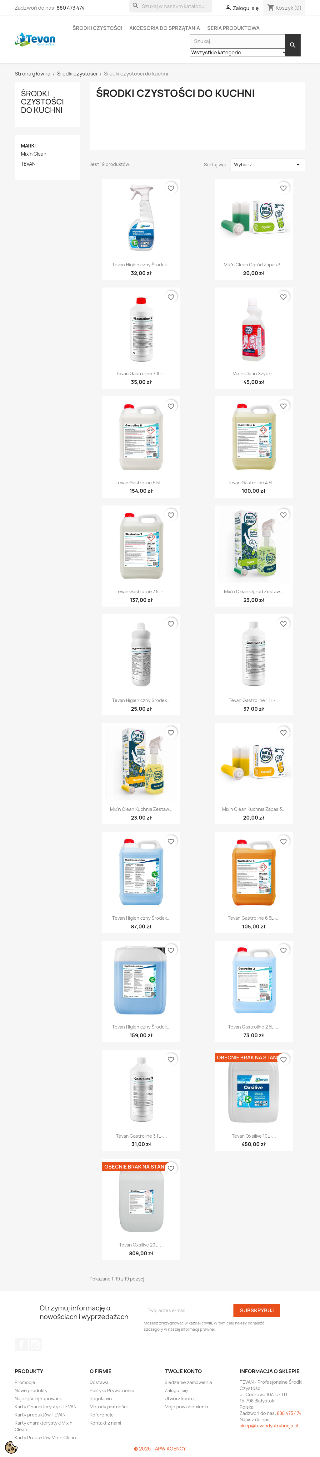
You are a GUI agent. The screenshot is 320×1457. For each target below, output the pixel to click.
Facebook (21, 1344)
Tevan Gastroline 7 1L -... (141, 373)
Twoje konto (183, 1371)
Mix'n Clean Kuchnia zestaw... (141, 809)
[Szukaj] (170, 6)
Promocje (25, 1382)
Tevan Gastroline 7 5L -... (141, 591)
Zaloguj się (176, 1390)
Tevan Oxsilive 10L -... (254, 1136)
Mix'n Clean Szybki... (253, 373)
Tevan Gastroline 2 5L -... (254, 1027)
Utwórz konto (179, 1398)
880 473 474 (71, 7)
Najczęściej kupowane (38, 1398)
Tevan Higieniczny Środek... (141, 265)
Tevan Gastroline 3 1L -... (141, 1136)
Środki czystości (97, 28)
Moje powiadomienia (186, 1407)
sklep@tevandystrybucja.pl (269, 1426)
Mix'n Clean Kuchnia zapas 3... (254, 809)
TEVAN (28, 164)
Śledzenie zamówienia (188, 1382)
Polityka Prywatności (112, 1390)
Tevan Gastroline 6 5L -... (254, 918)
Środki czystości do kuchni (42, 101)
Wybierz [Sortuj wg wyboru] (268, 164)
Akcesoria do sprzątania (164, 28)
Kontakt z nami (105, 1423)
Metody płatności (109, 1407)
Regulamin (101, 1398)
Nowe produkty (31, 1390)
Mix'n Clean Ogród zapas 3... (254, 265)
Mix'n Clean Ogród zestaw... (253, 591)
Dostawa (99, 1382)
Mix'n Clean (33, 154)
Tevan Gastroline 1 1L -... (254, 700)
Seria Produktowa (233, 28)
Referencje (102, 1415)
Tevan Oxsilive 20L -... (141, 1245)
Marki (28, 146)
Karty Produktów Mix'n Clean (45, 1437)
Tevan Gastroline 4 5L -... (254, 483)
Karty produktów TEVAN (40, 1415)
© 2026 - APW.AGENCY (160, 1448)
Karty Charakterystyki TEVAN (46, 1407)
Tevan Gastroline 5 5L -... (141, 483)
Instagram (35, 1344)
